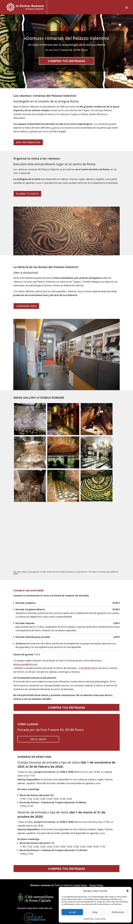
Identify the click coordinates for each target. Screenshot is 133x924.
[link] (25, 7)
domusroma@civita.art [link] (25, 664)
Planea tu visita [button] (27, 193)
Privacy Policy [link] (100, 918)
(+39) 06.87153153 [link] (88, 668)
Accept (72, 912)
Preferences (118, 912)
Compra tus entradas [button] (66, 61)
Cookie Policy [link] (88, 918)
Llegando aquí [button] (26, 306)
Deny (95, 912)
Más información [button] (28, 142)
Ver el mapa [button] (38, 739)
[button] (127, 890)
